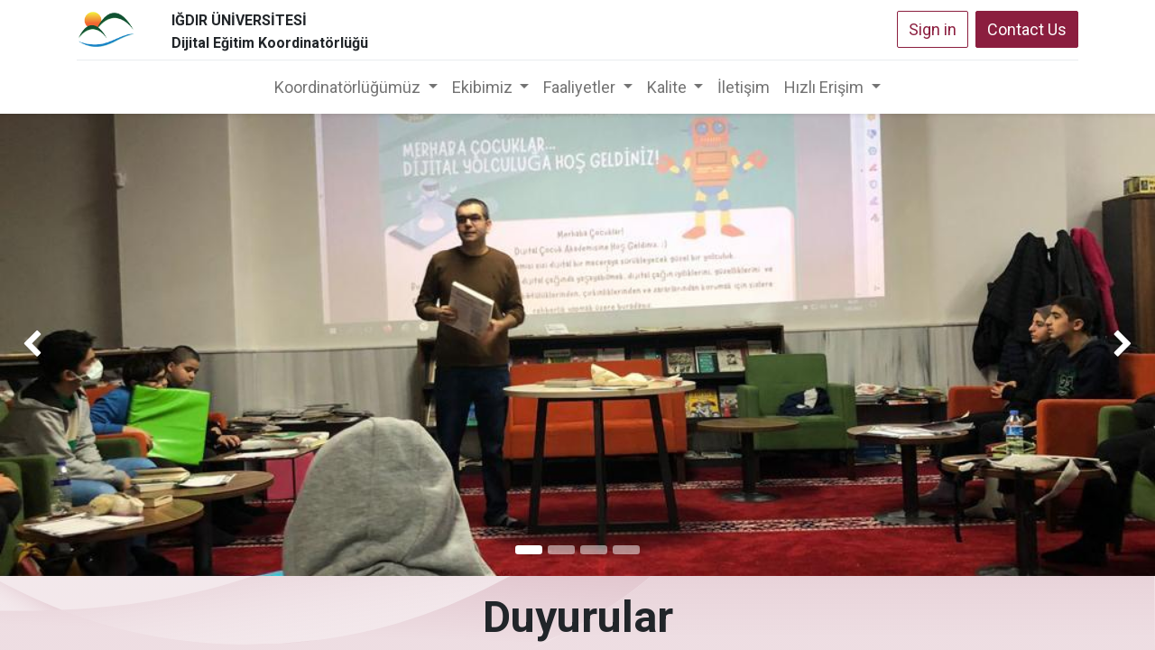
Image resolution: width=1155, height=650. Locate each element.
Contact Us (1027, 29)
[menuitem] (743, 87)
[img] (46, 345)
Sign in (932, 29)
